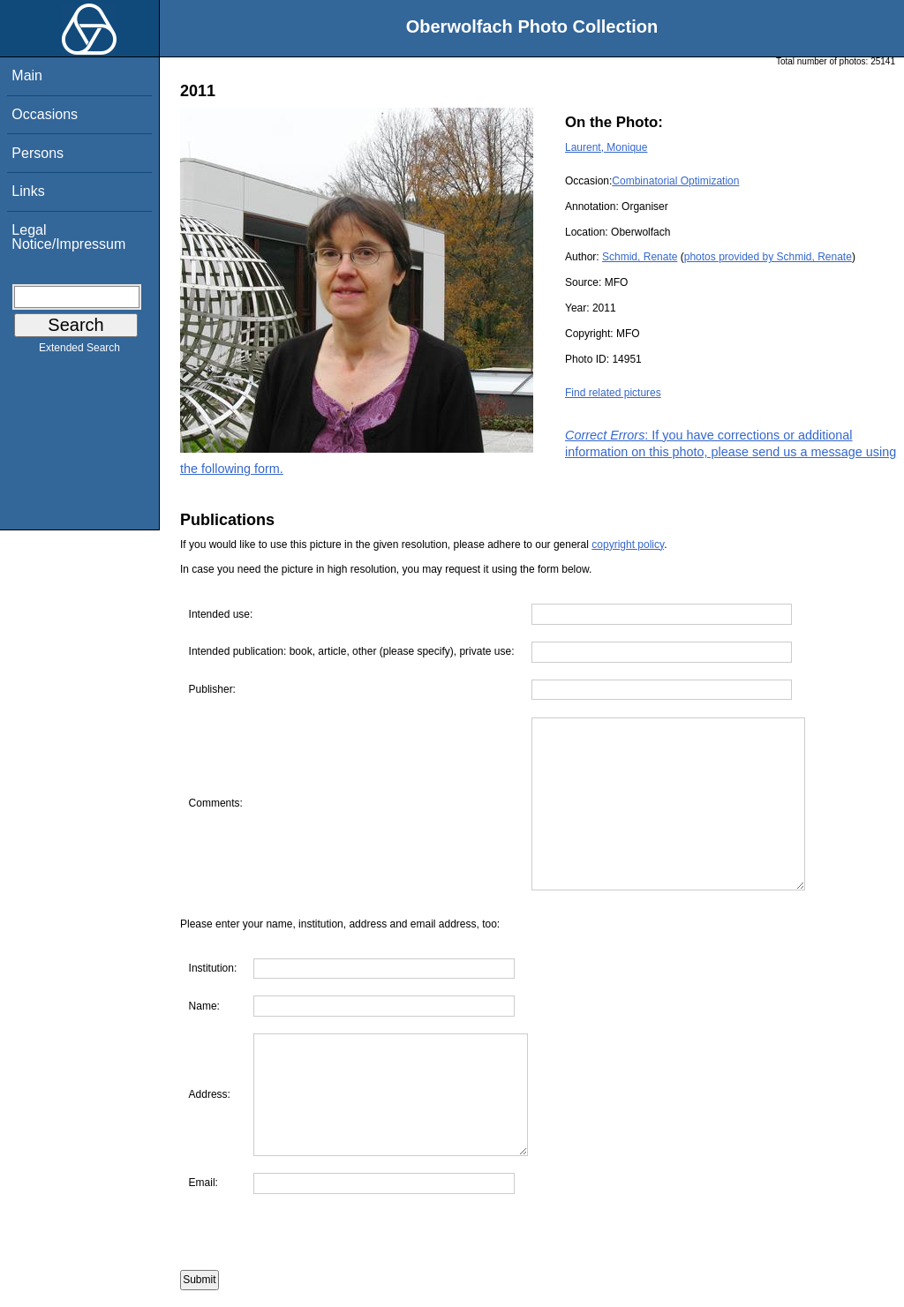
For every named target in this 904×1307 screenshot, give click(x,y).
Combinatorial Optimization (675, 181)
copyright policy (627, 544)
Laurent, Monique (606, 147)
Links (27, 191)
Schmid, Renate (639, 257)
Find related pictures (613, 393)
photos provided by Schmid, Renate (768, 257)
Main (26, 75)
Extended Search (79, 351)
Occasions (44, 114)
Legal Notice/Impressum (68, 237)
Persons (37, 153)
